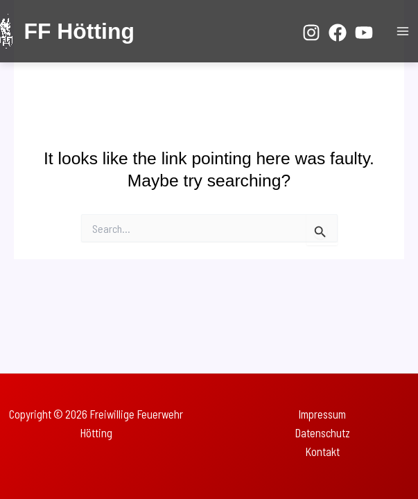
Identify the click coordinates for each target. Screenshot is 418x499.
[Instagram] (311, 33)
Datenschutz (322, 432)
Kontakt (322, 451)
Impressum (322, 414)
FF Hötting (79, 31)
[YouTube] (364, 33)
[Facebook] (338, 33)
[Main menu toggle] (402, 31)
